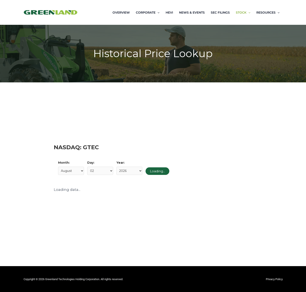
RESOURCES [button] (267, 12)
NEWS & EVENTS (192, 12)
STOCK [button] (243, 12)
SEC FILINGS (220, 12)
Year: (120, 163)
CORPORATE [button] (147, 12)
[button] (157, 12)
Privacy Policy (274, 279)
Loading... (157, 171)
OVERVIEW (121, 12)
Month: (64, 163)
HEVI (169, 12)
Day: (90, 163)
